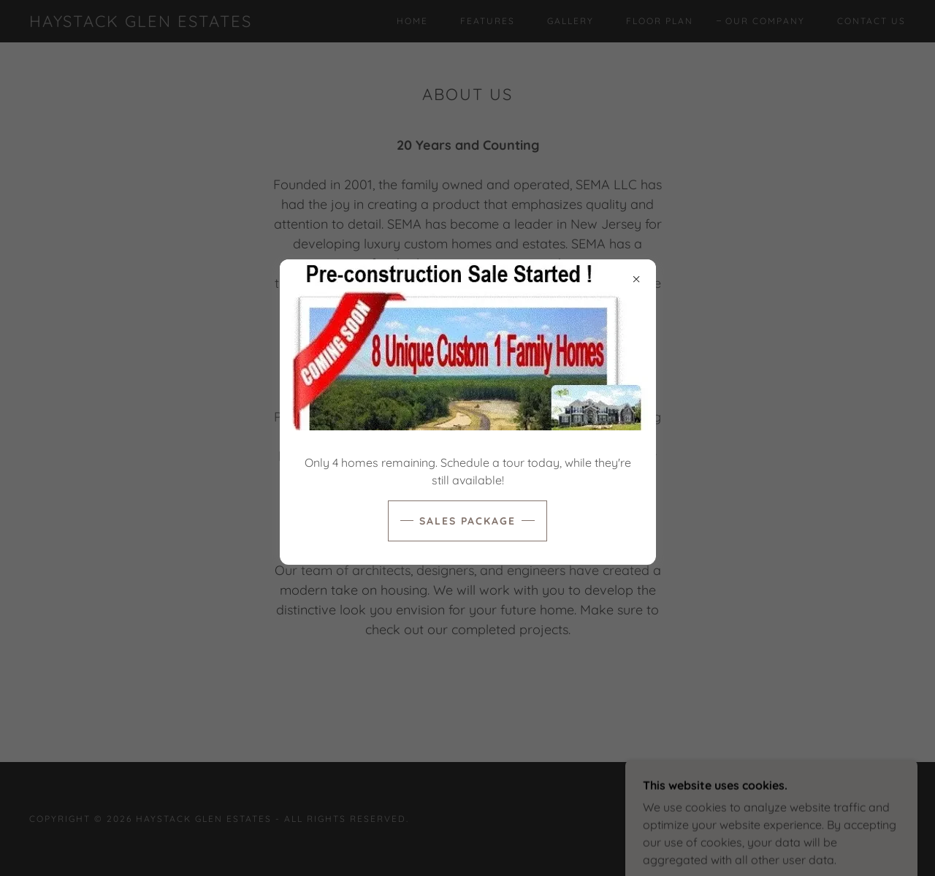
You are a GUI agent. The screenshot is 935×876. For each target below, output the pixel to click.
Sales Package (467, 520)
